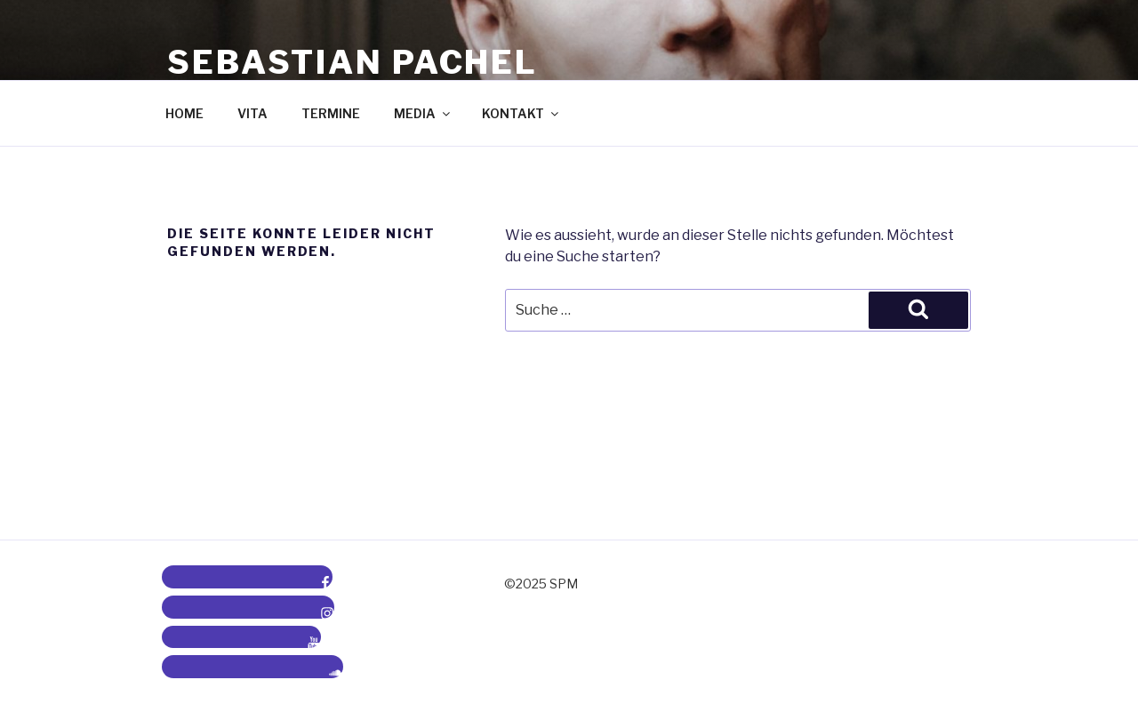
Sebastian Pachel (352, 62)
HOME (184, 113)
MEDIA (423, 113)
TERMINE (330, 113)
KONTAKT (521, 113)
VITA (252, 113)
